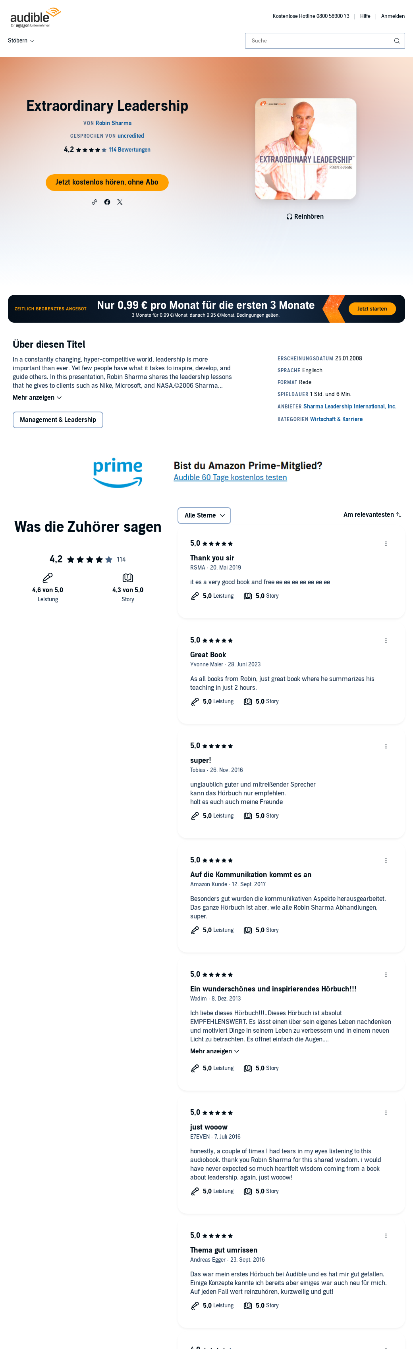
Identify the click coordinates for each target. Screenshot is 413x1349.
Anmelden (393, 16)
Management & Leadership (58, 420)
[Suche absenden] (398, 41)
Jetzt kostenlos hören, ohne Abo (107, 182)
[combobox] (325, 41)
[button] (94, 201)
